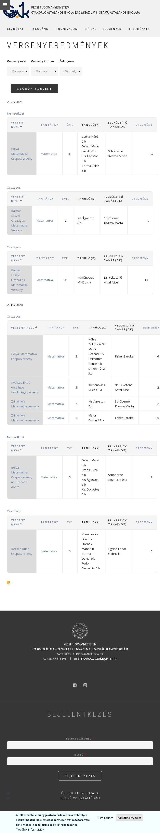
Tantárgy (49, 125)
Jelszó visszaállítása (80, 798)
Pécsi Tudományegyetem (50, 7)
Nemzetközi (15, 113)
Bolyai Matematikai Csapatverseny (24, 356)
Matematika (49, 153)
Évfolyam (66, 61)
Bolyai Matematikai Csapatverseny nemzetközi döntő (21, 477)
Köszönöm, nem (129, 817)
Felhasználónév (79, 738)
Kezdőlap (15, 29)
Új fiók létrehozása (80, 793)
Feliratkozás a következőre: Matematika (8, 582)
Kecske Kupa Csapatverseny (21, 551)
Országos (14, 187)
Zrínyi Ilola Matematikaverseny (25, 403)
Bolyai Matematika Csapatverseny (21, 153)
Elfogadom (105, 818)
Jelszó (79, 754)
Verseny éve (16, 61)
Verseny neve (21, 125)
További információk (30, 829)
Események (112, 29)
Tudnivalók (66, 29)
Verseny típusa (42, 61)
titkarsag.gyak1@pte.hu (97, 659)
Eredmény (144, 125)
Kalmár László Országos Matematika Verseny (19, 220)
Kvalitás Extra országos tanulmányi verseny (24, 387)
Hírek (90, 29)
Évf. (70, 125)
